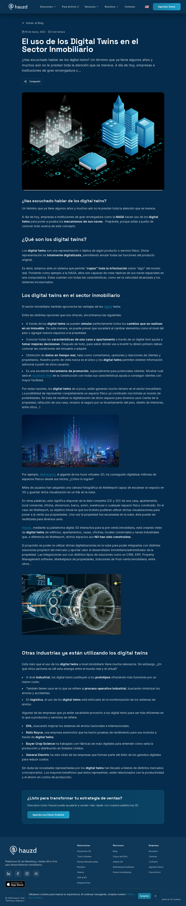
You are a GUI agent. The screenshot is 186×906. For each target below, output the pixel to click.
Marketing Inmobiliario (123, 867)
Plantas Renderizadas (87, 862)
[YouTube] (36, 873)
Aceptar (144, 896)
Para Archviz (70, 6)
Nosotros (112, 6)
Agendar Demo (166, 6)
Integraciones (83, 883)
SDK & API (82, 877)
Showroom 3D (84, 851)
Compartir (32, 81)
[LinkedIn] (8, 873)
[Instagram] (27, 873)
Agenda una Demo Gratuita (48, 814)
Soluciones (48, 6)
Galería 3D (118, 862)
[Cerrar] (155, 896)
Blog (115, 851)
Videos (80, 872)
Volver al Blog (32, 23)
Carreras (153, 856)
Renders (81, 867)
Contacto (130, 6)
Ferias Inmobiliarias (122, 872)
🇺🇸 (147, 7)
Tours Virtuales (84, 856)
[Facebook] (17, 873)
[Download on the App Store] (15, 884)
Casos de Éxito (120, 856)
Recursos (92, 6)
